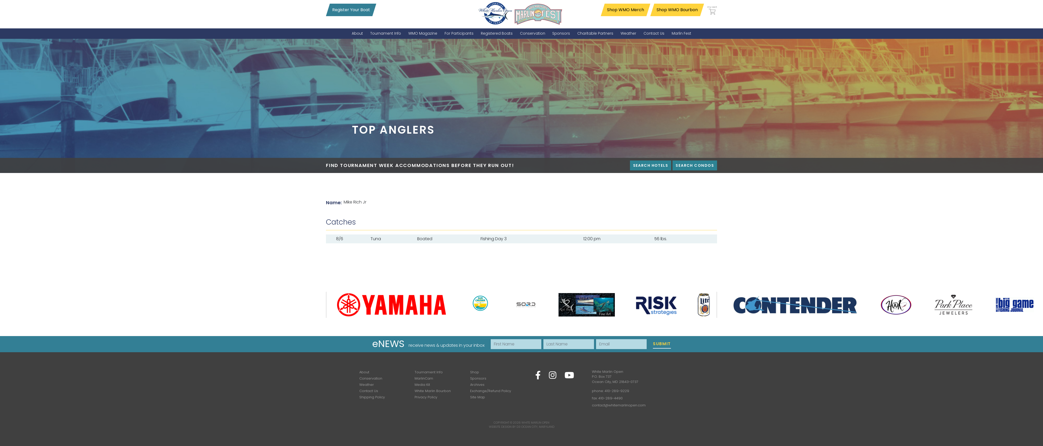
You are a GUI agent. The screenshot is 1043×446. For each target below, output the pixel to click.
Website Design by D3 (504, 427)
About (364, 372)
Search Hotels (650, 165)
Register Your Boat (351, 10)
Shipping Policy (372, 397)
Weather (366, 384)
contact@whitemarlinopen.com (619, 405)
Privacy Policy (426, 397)
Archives (477, 384)
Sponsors (478, 378)
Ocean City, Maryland (537, 427)
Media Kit (422, 384)
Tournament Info (429, 372)
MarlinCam (424, 378)
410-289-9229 (617, 390)
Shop (474, 372)
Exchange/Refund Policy (490, 390)
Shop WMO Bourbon (677, 10)
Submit (662, 344)
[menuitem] (357, 33)
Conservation (370, 378)
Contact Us (368, 390)
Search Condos (695, 165)
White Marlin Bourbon (433, 390)
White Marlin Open (535, 422)
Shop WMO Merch (625, 10)
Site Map (477, 397)
